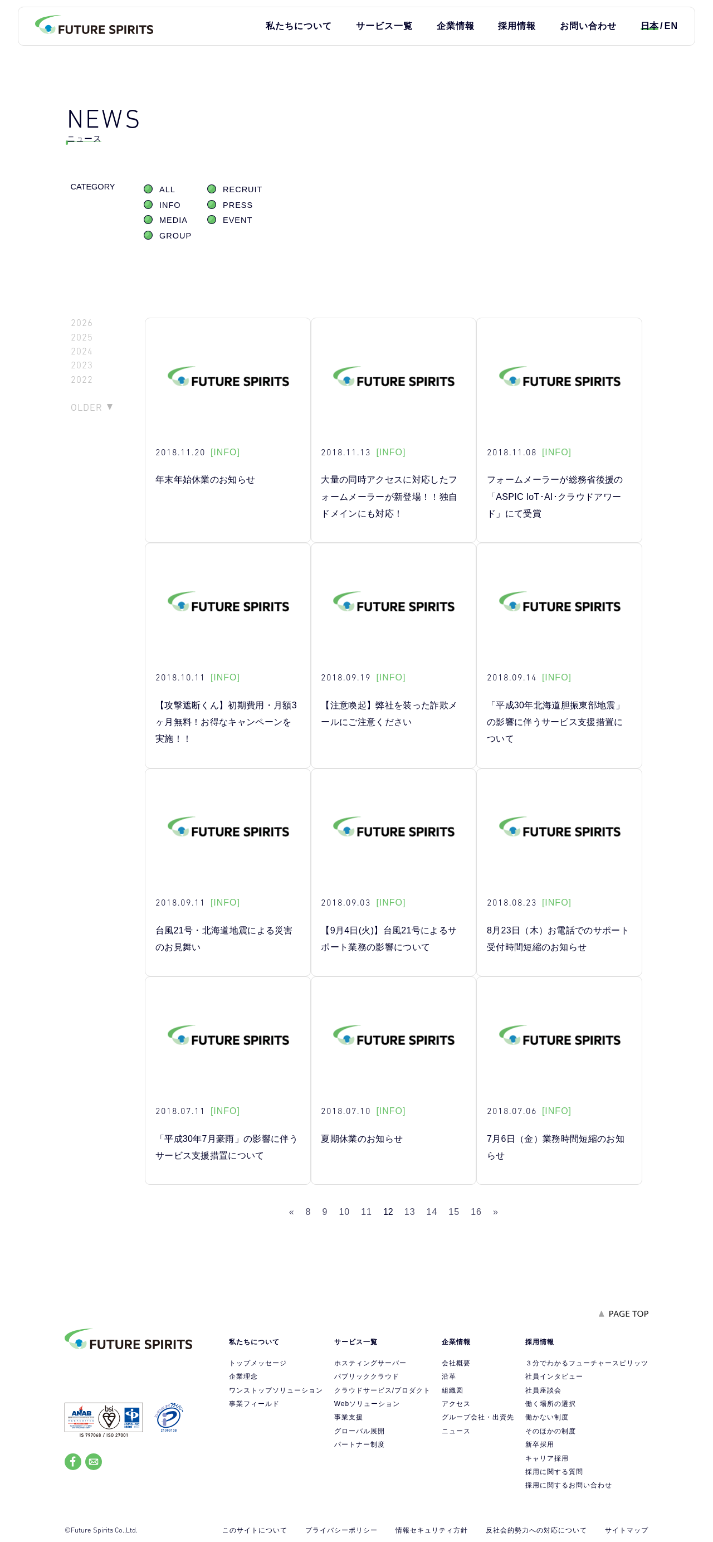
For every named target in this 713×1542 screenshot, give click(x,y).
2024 (82, 351)
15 (454, 1212)
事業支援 (348, 1417)
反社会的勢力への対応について (536, 1530)
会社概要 (456, 1363)
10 (344, 1212)
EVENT (237, 220)
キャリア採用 (547, 1458)
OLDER (86, 407)
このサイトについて (254, 1530)
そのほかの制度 (550, 1431)
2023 (82, 365)
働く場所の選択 (550, 1404)
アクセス (456, 1404)
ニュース (456, 1431)
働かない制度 (547, 1417)
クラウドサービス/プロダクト (382, 1390)
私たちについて (299, 26)
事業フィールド (254, 1404)
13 (410, 1212)
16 (476, 1212)
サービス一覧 (384, 26)
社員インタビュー (554, 1376)
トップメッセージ (258, 1363)
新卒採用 (539, 1444)
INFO (170, 205)
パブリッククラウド (366, 1376)
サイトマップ (626, 1530)
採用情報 (517, 26)
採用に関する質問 (554, 1472)
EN (671, 26)
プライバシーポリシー (341, 1530)
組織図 (452, 1390)
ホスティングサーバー (370, 1363)
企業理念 (243, 1376)
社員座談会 (543, 1390)
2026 (82, 323)
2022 (82, 379)
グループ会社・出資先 (478, 1417)
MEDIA (173, 220)
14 (432, 1212)
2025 (82, 337)
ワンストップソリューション (276, 1390)
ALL (167, 189)
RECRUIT (242, 189)
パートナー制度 (359, 1444)
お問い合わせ (588, 26)
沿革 (449, 1376)
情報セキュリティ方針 (431, 1530)
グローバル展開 (359, 1431)
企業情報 (456, 26)
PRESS (238, 205)
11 (366, 1212)
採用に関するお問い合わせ (568, 1485)
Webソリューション (367, 1404)
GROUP (175, 235)
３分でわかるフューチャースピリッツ (586, 1363)
